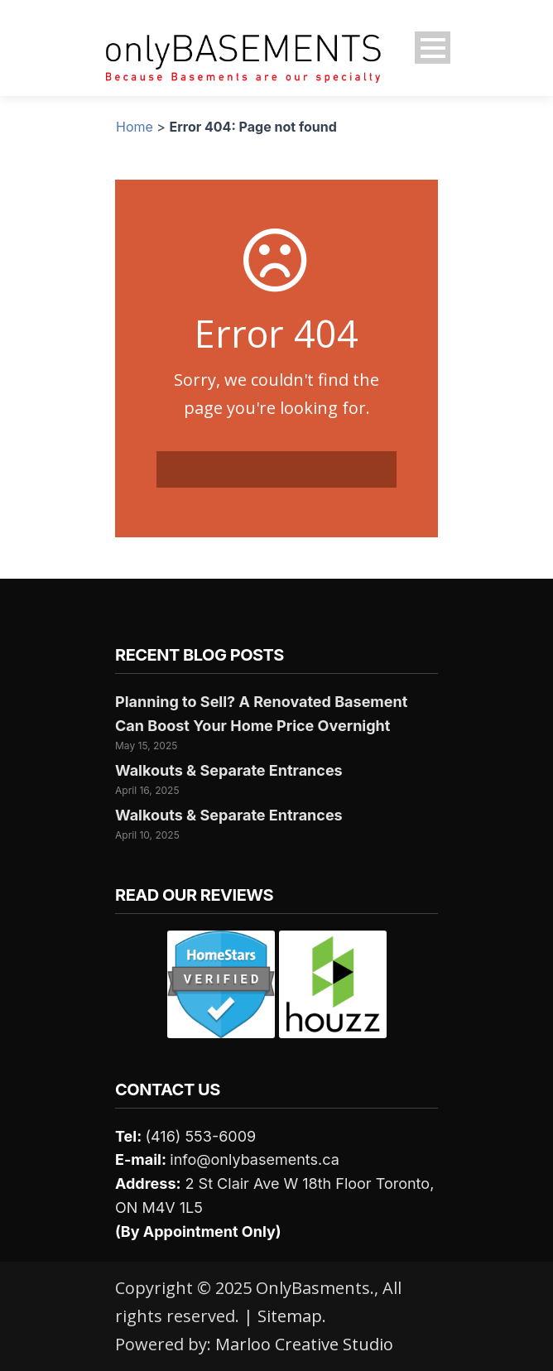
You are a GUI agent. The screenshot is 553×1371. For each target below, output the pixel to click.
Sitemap (289, 1316)
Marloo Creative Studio (304, 1344)
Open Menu (432, 47)
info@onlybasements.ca (254, 1159)
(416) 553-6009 (200, 1136)
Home (134, 126)
